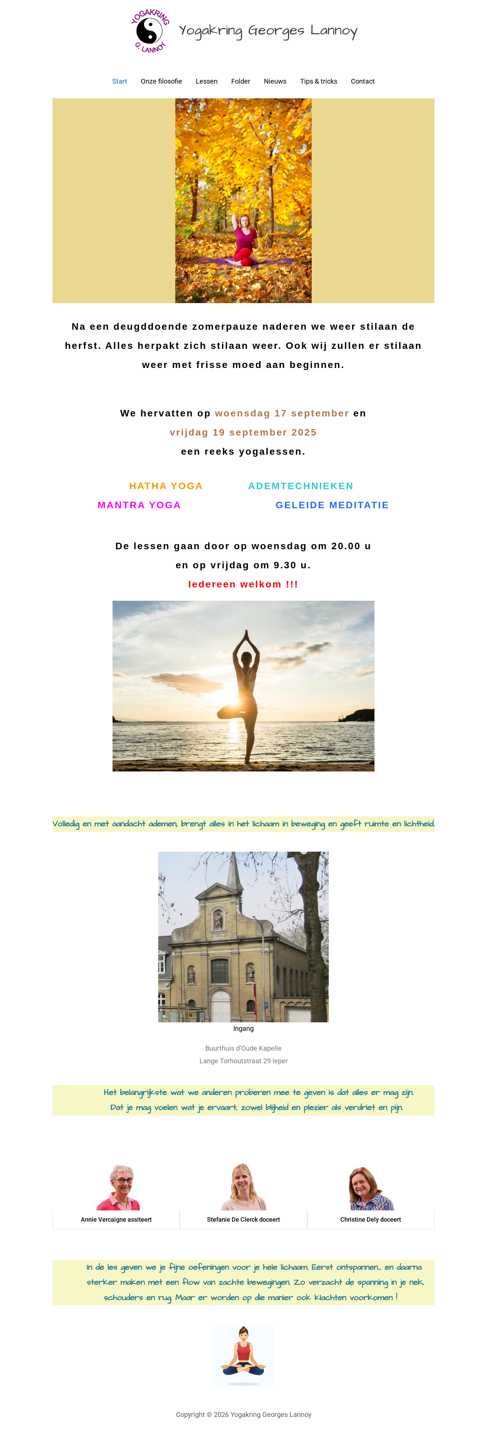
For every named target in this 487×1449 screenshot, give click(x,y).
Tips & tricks (318, 91)
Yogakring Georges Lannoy (273, 35)
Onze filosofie (161, 91)
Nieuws (275, 91)
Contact (363, 91)
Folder (240, 91)
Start (119, 91)
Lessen (207, 91)
